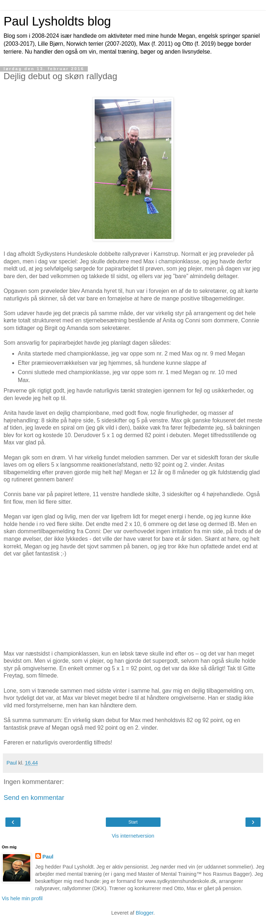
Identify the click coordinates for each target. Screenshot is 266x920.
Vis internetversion (133, 836)
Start (133, 822)
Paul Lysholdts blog (57, 21)
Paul (47, 857)
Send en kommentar (34, 797)
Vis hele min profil (22, 898)
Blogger (144, 913)
